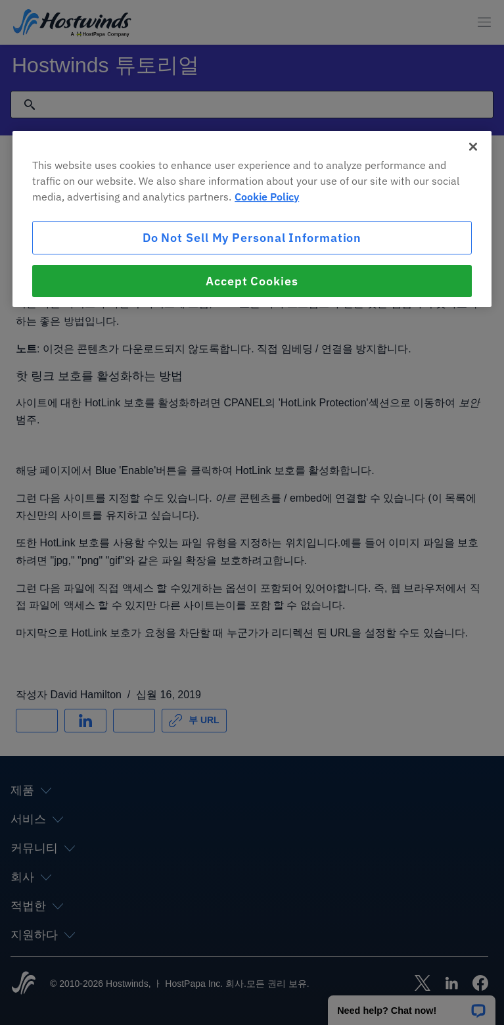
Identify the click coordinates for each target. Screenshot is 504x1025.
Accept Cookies (252, 281)
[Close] (473, 146)
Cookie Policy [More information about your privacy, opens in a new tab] (267, 196)
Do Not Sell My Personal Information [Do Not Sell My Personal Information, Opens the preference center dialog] (252, 237)
